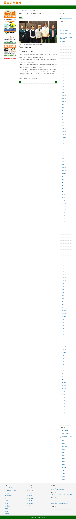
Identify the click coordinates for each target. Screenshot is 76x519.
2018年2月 (63, 340)
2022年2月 (63, 197)
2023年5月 (63, 152)
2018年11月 (64, 313)
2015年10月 (64, 424)
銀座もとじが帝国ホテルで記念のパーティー (58, 498)
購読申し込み (33, 7)
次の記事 (53, 81)
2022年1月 (63, 200)
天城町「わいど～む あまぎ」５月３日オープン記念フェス (61, 494)
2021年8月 (63, 215)
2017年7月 (63, 361)
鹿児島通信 (63, 479)
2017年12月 (64, 346)
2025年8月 (63, 71)
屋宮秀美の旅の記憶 (65, 446)
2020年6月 (63, 256)
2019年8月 (63, 286)
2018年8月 (63, 322)
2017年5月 (63, 367)
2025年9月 (63, 68)
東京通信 (63, 464)
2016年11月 (64, 385)
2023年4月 (63, 155)
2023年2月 (63, 161)
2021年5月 (63, 224)
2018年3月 (63, 337)
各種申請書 (40, 7)
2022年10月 (64, 173)
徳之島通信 (63, 449)
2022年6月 (63, 185)
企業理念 (17, 7)
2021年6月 (63, 221)
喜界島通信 (63, 443)
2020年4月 (63, 262)
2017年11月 (64, 349)
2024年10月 (64, 101)
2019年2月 (63, 304)
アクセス (59, 7)
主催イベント (52, 7)
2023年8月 (63, 143)
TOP (19, 10)
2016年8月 (63, 394)
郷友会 (27, 7)
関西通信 (63, 476)
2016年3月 (63, 409)
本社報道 (63, 455)
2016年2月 (63, 412)
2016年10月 (64, 388)
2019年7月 (63, 289)
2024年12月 (64, 95)
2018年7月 (63, 325)
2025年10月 (64, 65)
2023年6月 (63, 149)
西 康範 (63, 473)
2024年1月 (63, 128)
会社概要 (11, 7)
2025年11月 (64, 62)
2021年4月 (63, 227)
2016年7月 (63, 397)
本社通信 (22, 10)
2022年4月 (63, 191)
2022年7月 (63, 182)
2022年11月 (64, 170)
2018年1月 (63, 343)
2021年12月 (64, 203)
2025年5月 (63, 80)
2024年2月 (63, 125)
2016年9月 (63, 391)
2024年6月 (63, 113)
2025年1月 (63, 92)
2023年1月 (63, 164)
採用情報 (46, 7)
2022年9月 (63, 176)
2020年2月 (63, 268)
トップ (6, 7)
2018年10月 (64, 316)
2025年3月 (63, 86)
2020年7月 (63, 253)
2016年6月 (63, 400)
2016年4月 (63, 406)
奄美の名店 (31, 498)
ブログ (63, 440)
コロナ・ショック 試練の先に (67, 433)
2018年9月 (63, 319)
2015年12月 (64, 418)
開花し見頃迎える (63, 41)
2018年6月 (63, 328)
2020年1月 (63, 271)
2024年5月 (63, 116)
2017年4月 (63, 370)
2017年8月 (63, 358)
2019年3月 (63, 301)
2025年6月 (63, 77)
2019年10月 (64, 280)
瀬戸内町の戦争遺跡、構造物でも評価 (57, 489)
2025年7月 (63, 74)
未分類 (63, 452)
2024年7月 (63, 110)
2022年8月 (63, 179)
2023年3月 (63, 158)
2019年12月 (64, 274)
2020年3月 (63, 265)
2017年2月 (63, 376)
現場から (63, 470)
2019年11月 (64, 277)
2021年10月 (64, 209)
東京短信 (63, 461)
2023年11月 (64, 134)
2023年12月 (64, 131)
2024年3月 (63, 122)
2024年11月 (64, 98)
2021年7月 (63, 218)
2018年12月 (64, 310)
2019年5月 (63, 295)
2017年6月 (63, 364)
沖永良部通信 (64, 467)
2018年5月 (63, 331)
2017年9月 (63, 355)
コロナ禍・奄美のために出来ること (11, 490)
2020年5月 (63, 259)
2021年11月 (64, 206)
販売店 (22, 7)
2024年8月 (63, 107)
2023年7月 (63, 146)
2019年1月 (63, 307)
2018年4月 (63, 334)
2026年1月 (63, 56)
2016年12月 (64, 382)
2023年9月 (63, 140)
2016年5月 (63, 403)
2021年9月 (63, 212)
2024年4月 (63, 119)
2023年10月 (64, 137)
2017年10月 (64, 352)
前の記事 (23, 81)
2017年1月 (63, 379)
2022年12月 (64, 167)
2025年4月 (63, 83)
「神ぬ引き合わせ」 (65, 430)
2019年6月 (63, 292)
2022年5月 (63, 188)
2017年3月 (63, 373)
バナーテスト (31, 488)
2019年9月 (63, 283)
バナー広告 (31, 490)
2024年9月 (63, 104)
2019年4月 (63, 298)
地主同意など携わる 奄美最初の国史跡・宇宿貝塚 (60, 503)
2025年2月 (63, 89)
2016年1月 (63, 415)
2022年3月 (63, 194)
